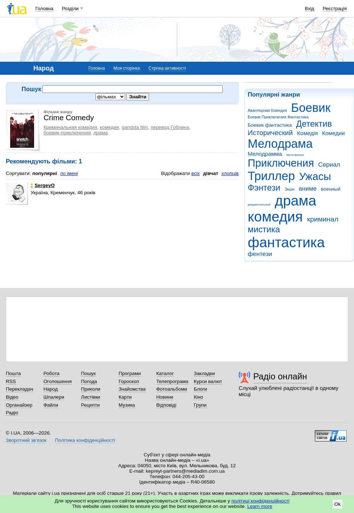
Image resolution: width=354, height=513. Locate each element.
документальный (259, 204)
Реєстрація (335, 8)
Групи (200, 405)
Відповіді (166, 405)
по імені (69, 173)
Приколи (90, 389)
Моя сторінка (127, 68)
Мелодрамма (265, 154)
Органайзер (19, 405)
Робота (51, 373)
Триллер (271, 176)
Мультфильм (295, 154)
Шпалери (54, 397)
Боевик (311, 107)
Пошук (88, 373)
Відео (12, 397)
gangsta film (135, 127)
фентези (260, 254)
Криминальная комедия (70, 127)
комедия (275, 216)
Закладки (204, 373)
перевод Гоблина (170, 127)
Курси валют (208, 381)
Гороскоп (129, 381)
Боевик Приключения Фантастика (278, 117)
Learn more (259, 506)
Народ (51, 389)
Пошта (13, 373)
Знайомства (132, 389)
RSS (11, 381)
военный (331, 189)
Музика (127, 405)
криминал (322, 219)
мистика (264, 229)
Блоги (200, 389)
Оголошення (58, 381)
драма (295, 200)
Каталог (165, 373)
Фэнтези (264, 187)
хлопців (230, 173)
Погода (89, 381)
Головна (44, 8)
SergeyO (42, 185)
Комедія (307, 133)
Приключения (281, 163)
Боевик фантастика (270, 125)
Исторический (270, 133)
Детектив (314, 124)
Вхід (309, 8)
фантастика (286, 242)
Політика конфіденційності (85, 440)
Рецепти (90, 405)
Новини (164, 397)
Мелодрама (280, 143)
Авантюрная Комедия (267, 110)
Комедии (333, 133)
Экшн (290, 189)
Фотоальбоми (171, 389)
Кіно (198, 397)
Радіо (12, 412)
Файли (51, 405)
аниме (308, 188)
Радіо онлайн (280, 376)
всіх (195, 173)
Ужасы (315, 176)
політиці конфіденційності (260, 501)
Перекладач (19, 389)
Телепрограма (172, 381)
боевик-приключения (67, 132)
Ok (337, 504)
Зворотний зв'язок (26, 440)
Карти (125, 397)
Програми (130, 373)
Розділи (70, 8)
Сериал (329, 164)
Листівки (90, 397)
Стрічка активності (167, 68)
